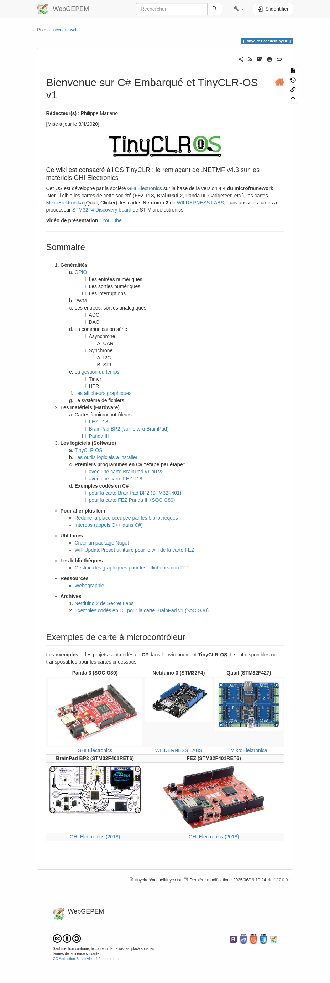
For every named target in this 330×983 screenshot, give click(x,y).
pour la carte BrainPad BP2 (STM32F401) (135, 493)
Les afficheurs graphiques (103, 393)
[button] (239, 9)
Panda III (99, 436)
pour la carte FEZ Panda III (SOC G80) (132, 500)
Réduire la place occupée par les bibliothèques (126, 518)
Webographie (89, 585)
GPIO (81, 272)
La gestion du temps (97, 372)
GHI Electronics (144, 188)
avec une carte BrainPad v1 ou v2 (126, 471)
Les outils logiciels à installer (106, 457)
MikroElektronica (248, 750)
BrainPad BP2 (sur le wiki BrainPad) (129, 429)
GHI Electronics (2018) (95, 836)
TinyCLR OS (89, 450)
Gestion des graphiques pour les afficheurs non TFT (132, 568)
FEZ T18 (98, 422)
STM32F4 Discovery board (102, 210)
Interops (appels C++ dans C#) (109, 525)
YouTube (112, 220)
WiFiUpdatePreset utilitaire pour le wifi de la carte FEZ (134, 550)
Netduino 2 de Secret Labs (104, 603)
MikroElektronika (64, 203)
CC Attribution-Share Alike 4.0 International (87, 959)
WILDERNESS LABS (200, 203)
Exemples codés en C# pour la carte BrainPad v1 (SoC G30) (142, 610)
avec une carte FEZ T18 (115, 479)
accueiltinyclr (65, 29)
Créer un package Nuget (102, 543)
